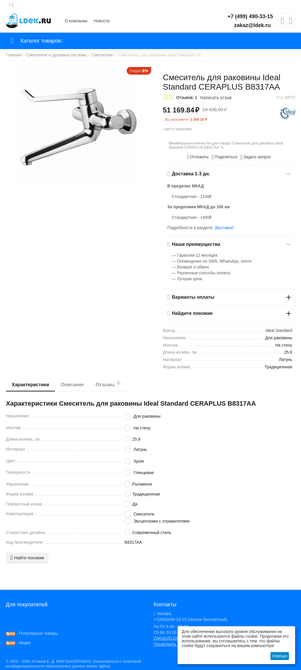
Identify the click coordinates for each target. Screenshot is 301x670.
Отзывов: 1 (186, 97)
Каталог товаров (41, 40)
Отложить (198, 157)
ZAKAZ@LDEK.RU (171, 638)
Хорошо (279, 656)
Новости (102, 21)
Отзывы (108, 383)
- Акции (18, 642)
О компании (76, 21)
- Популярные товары (32, 633)
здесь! (105, 666)
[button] (225, 157)
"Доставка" (224, 227)
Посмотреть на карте (173, 644)
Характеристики (30, 384)
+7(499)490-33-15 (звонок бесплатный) (190, 619)
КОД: (280, 97)
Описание (72, 384)
